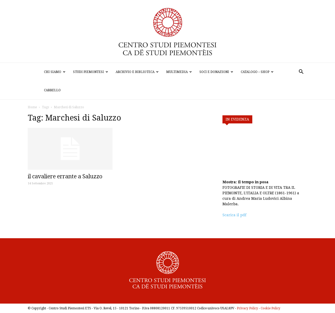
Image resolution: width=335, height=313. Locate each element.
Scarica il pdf (234, 215)
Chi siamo (54, 72)
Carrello (52, 90)
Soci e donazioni (216, 72)
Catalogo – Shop (257, 72)
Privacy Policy (247, 308)
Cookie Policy (270, 308)
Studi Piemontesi (90, 72)
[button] (301, 72)
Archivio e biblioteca (137, 72)
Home (32, 107)
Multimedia (179, 72)
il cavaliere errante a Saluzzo (65, 176)
